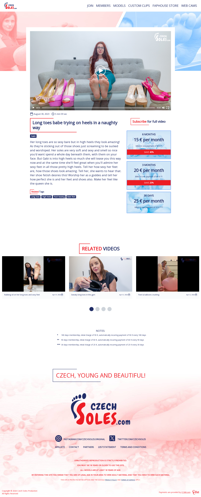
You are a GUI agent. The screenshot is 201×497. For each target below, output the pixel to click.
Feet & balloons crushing (148, 294)
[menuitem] (90, 5)
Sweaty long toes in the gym (83, 294)
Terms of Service (128, 480)
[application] (100, 70)
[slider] (98, 107)
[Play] (33, 107)
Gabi (33, 136)
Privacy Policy (111, 480)
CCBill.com (185, 492)
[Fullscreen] (167, 107)
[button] (100, 71)
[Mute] (163, 107)
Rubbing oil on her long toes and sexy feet (22, 294)
